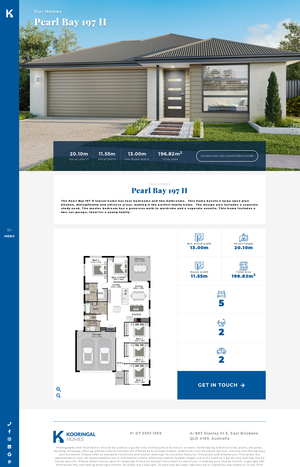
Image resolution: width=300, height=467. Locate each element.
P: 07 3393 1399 (146, 433)
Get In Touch (221, 385)
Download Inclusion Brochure (227, 155)
